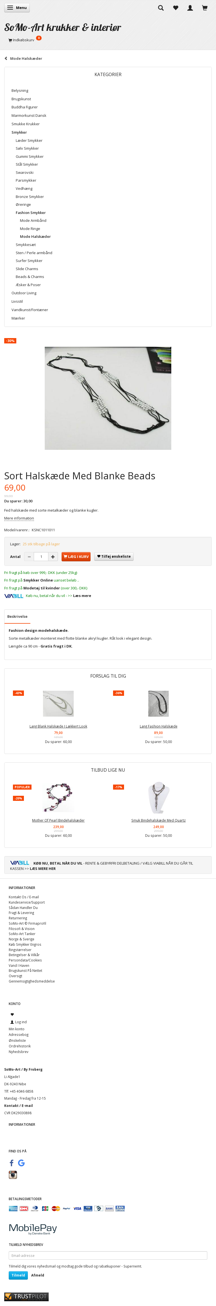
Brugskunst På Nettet (25, 970)
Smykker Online (38, 580)
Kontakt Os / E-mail (24, 897)
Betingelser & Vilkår (24, 954)
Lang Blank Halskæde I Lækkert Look (58, 726)
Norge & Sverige (21, 939)
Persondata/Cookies (25, 960)
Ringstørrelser (20, 949)
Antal (15, 556)
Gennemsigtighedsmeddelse (32, 981)
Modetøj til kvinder (41, 588)
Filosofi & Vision (22, 928)
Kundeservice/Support (27, 902)
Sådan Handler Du (23, 907)
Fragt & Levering (21, 912)
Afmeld (37, 1275)
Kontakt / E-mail (18, 1105)
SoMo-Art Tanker (22, 933)
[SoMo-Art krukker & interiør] (62, 27)
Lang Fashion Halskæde (158, 726)
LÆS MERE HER (43, 868)
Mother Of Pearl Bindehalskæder (58, 820)
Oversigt (15, 976)
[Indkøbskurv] (108, 39)
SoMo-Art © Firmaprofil (27, 923)
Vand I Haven (19, 965)
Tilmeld (18, 1275)
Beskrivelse (17, 616)
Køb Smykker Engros (25, 944)
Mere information (19, 518)
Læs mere (82, 595)
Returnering (18, 918)
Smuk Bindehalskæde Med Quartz (158, 820)
